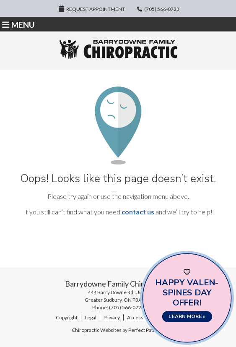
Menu (18, 24)
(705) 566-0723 (161, 9)
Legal (90, 317)
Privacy (112, 317)
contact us (138, 212)
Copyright (67, 317)
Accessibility (141, 317)
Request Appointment (92, 8)
